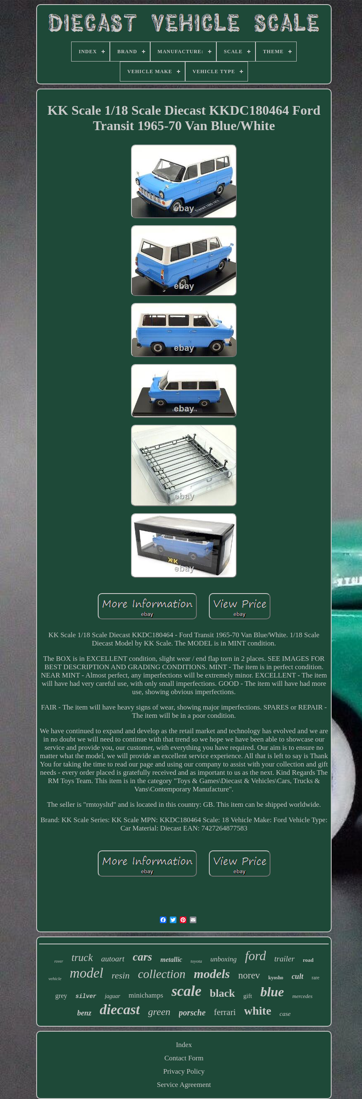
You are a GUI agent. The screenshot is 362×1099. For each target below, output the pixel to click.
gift (247, 996)
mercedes (303, 996)
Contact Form (183, 1058)
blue (272, 991)
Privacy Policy (184, 1071)
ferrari (225, 1012)
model (87, 973)
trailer (284, 958)
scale (186, 991)
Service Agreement (184, 1085)
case (285, 1013)
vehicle (54, 978)
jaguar (112, 996)
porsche (192, 1012)
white (257, 1010)
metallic (171, 959)
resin (120, 975)
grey (61, 995)
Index (184, 1045)
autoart (112, 958)
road (308, 960)
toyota (196, 961)
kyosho (275, 978)
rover (58, 961)
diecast (120, 1009)
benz (84, 1013)
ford (255, 956)
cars (142, 957)
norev (249, 975)
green (159, 1011)
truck (82, 957)
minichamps (146, 995)
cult (297, 976)
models (212, 974)
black (222, 993)
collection (161, 974)
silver (85, 996)
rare (316, 978)
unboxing (223, 959)
